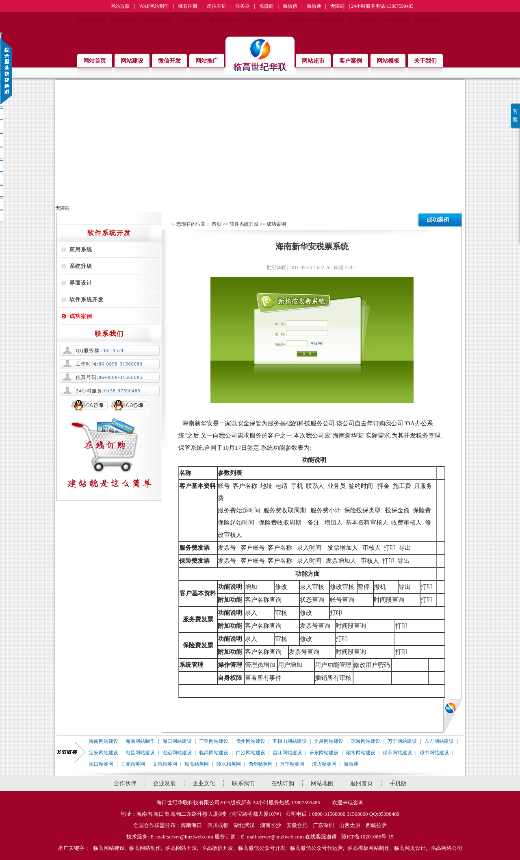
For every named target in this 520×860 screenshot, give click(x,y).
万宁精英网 (292, 764)
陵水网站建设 (360, 752)
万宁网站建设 (362, 20)
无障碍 (337, 6)
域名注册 (187, 6)
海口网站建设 (157, 20)
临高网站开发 (181, 848)
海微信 (290, 6)
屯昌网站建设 (140, 752)
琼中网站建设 (434, 752)
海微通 (314, 6)
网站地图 (322, 783)
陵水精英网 (229, 764)
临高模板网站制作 (368, 848)
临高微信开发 (217, 848)
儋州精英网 (260, 764)
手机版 (398, 783)
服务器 (242, 6)
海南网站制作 (124, 20)
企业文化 (204, 783)
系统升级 (80, 266)
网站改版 (120, 6)
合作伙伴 (125, 783)
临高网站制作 (145, 848)
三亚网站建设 (191, 20)
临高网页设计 (410, 848)
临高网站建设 (213, 752)
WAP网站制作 (154, 6)
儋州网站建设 (224, 20)
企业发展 (164, 783)
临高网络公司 (446, 848)
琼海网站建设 (329, 20)
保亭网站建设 (397, 752)
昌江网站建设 (287, 752)
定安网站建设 (429, 20)
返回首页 (361, 783)
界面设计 (80, 283)
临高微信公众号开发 (262, 848)
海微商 (266, 6)
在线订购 (282, 783)
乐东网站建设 (323, 752)
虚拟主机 (216, 6)
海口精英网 (101, 764)
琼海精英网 (196, 764)
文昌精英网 (165, 764)
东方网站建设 (395, 20)
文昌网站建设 (295, 20)
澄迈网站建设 (177, 752)
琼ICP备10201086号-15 (367, 837)
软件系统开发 (86, 299)
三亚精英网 (133, 764)
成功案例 (80, 316)
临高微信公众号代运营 (316, 848)
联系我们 (243, 783)
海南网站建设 (91, 20)
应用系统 (80, 249)
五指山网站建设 (260, 20)
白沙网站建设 (250, 752)
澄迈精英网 (324, 764)
